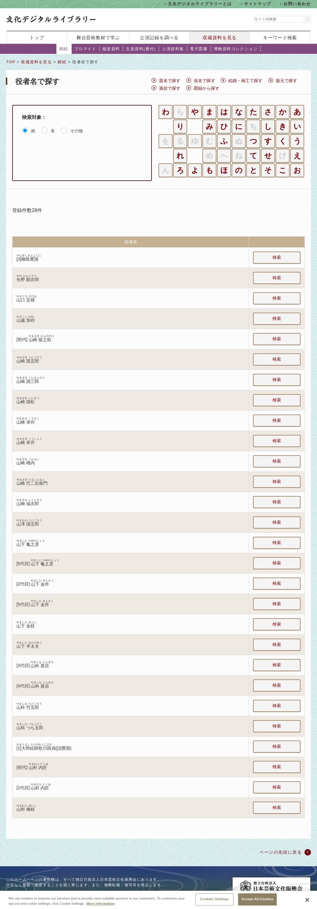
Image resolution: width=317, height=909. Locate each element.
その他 (76, 130)
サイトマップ (258, 4)
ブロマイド (85, 49)
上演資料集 (173, 49)
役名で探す (204, 80)
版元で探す (286, 80)
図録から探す (206, 88)
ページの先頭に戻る (280, 852)
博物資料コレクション (236, 49)
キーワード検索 (280, 37)
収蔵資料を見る (220, 37)
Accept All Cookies (257, 902)
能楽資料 (111, 49)
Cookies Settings (214, 902)
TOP (10, 62)
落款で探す (169, 88)
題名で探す (169, 80)
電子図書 (199, 49)
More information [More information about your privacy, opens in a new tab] (100, 906)
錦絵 (63, 49)
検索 (276, 257)
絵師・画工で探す (245, 80)
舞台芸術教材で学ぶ (98, 37)
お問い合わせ (297, 4)
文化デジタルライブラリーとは (200, 4)
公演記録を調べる (159, 37)
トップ (37, 37)
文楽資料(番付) (141, 49)
